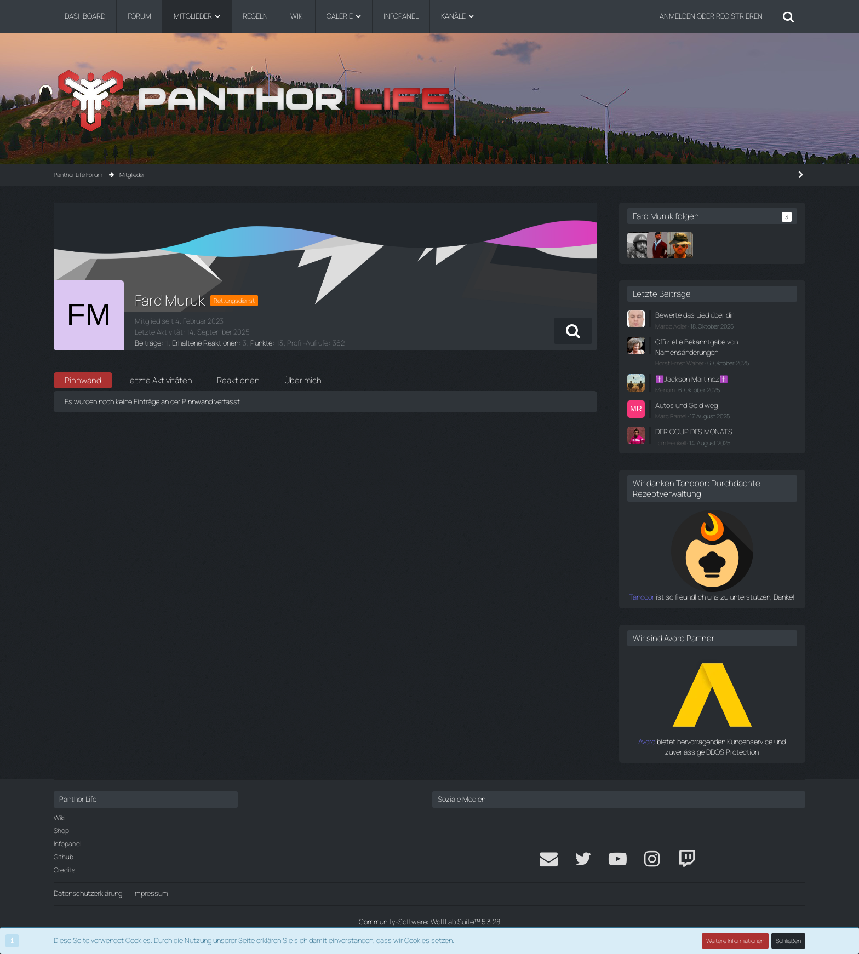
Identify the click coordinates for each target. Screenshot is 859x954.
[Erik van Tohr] (660, 245)
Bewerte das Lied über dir (694, 315)
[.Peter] (680, 245)
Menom (665, 390)
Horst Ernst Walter (679, 363)
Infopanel (67, 843)
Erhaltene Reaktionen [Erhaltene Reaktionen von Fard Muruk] (205, 343)
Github (63, 856)
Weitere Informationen (735, 940)
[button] (573, 331)
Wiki (59, 818)
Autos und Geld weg (686, 405)
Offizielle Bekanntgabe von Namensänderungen (696, 347)
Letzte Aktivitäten (159, 380)
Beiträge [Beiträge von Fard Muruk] (148, 343)
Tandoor (641, 597)
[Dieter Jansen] (640, 245)
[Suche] (788, 16)
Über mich (303, 380)
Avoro (646, 741)
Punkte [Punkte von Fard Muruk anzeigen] (261, 343)
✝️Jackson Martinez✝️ (691, 379)
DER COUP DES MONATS (693, 431)
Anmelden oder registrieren (711, 16)
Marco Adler (671, 326)
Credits (64, 870)
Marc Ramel (670, 416)
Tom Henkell (670, 443)
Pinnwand (83, 380)
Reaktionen (238, 380)
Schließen (788, 940)
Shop (61, 830)
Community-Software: (429, 922)
